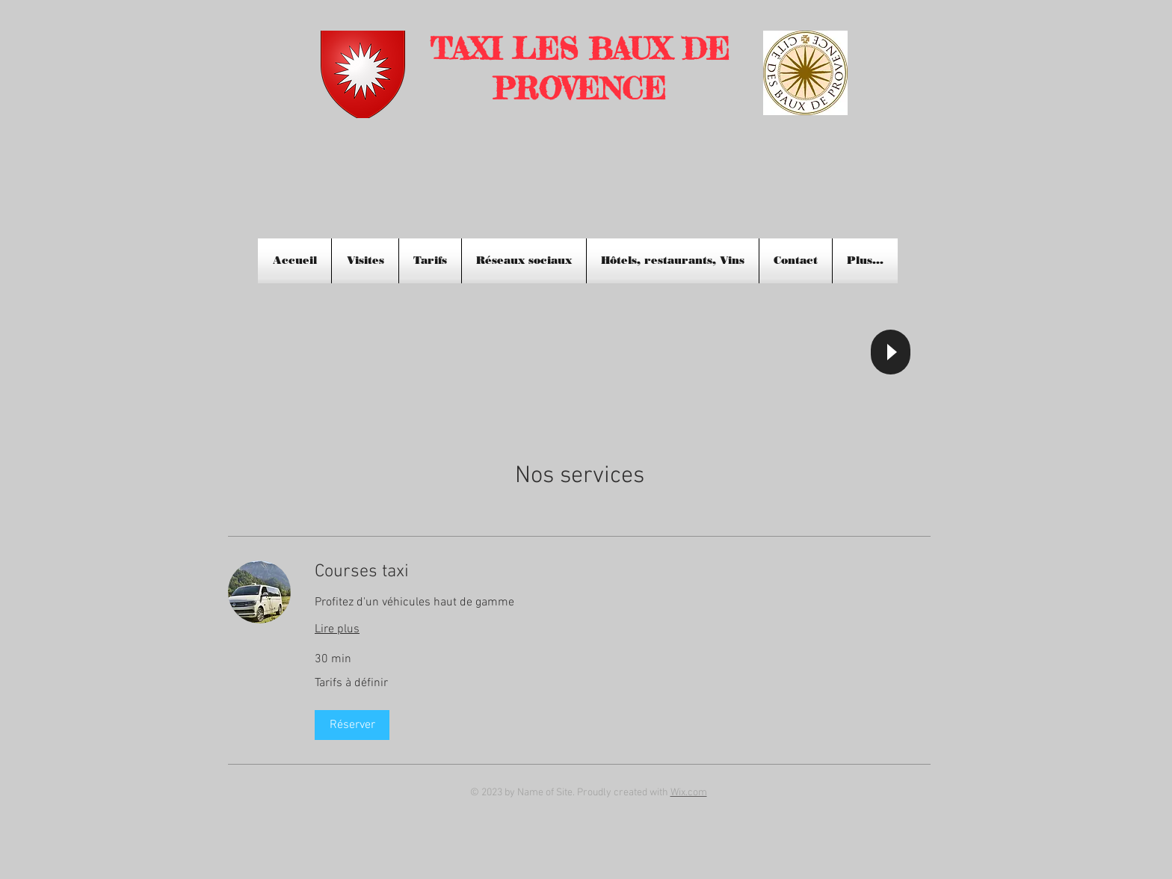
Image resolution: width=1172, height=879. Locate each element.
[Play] (890, 352)
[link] (623, 573)
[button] (352, 725)
